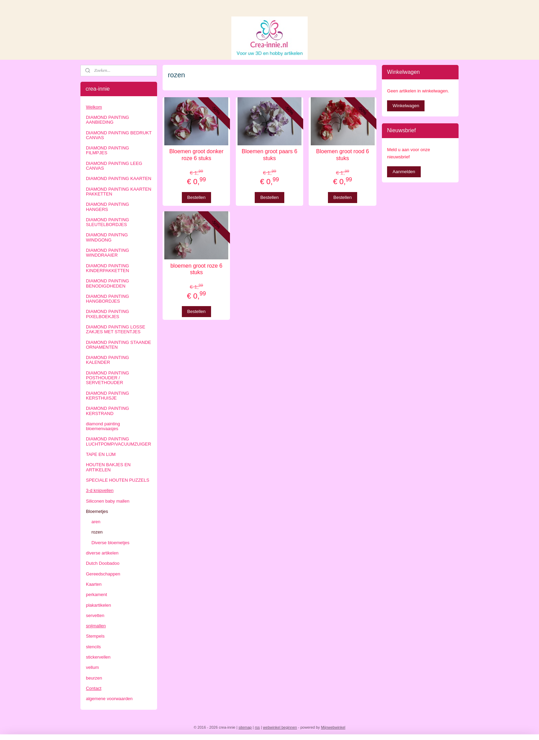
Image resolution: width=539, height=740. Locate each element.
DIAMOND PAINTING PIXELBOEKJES (107, 314)
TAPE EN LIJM (101, 454)
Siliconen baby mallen (107, 501)
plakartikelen (98, 605)
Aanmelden (404, 171)
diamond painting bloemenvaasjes (103, 426)
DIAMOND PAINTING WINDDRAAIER (107, 253)
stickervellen (98, 657)
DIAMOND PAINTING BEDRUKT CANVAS (119, 135)
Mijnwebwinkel (333, 727)
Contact (93, 688)
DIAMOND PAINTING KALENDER (107, 360)
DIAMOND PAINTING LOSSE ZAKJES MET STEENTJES (115, 329)
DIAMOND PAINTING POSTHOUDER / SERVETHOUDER (107, 377)
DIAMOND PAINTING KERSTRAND (107, 411)
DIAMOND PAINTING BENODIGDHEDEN (107, 283)
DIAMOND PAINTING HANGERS (107, 207)
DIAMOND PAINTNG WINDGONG (107, 237)
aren (95, 521)
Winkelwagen (406, 105)
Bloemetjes (97, 511)
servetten (95, 615)
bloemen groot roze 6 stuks (196, 269)
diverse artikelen (102, 553)
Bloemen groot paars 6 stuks (269, 154)
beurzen (94, 678)
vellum (92, 667)
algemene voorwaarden (109, 698)
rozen (97, 532)
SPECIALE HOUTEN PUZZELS (117, 480)
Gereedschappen (103, 573)
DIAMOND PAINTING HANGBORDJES (107, 299)
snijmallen (96, 625)
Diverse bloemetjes (110, 542)
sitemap (245, 727)
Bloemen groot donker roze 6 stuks (196, 154)
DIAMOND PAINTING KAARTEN (118, 178)
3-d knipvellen (99, 490)
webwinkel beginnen (280, 727)
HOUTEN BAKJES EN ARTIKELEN (108, 467)
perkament (96, 594)
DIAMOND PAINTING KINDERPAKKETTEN (107, 268)
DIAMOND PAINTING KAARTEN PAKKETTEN (118, 192)
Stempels (95, 636)
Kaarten (94, 584)
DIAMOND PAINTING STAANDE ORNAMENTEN (118, 345)
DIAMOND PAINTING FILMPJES (107, 150)
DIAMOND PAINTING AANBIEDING (107, 120)
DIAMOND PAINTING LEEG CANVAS (114, 166)
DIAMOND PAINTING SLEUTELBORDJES (107, 222)
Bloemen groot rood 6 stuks (342, 154)
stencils (93, 646)
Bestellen (196, 197)
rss (257, 727)
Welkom (94, 107)
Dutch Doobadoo (103, 563)
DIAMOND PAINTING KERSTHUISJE (107, 396)
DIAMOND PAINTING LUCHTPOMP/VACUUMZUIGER (118, 441)
